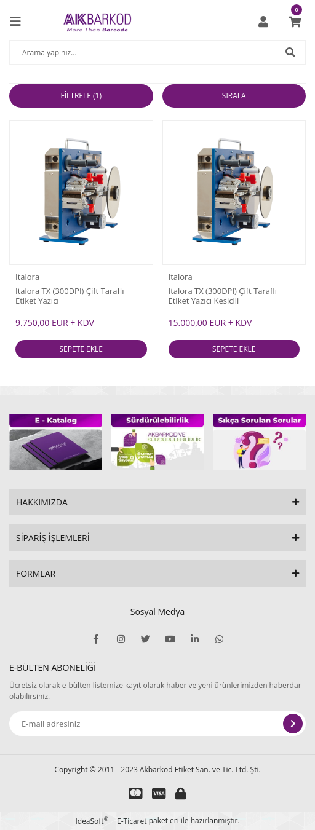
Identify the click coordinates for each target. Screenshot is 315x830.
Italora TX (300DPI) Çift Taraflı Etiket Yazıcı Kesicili (223, 296)
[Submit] (293, 723)
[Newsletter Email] (157, 723)
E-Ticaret (132, 821)
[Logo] (97, 21)
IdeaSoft (91, 821)
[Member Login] (263, 21)
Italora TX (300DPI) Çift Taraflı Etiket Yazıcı (69, 296)
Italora (27, 276)
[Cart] (295, 21)
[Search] (157, 52)
